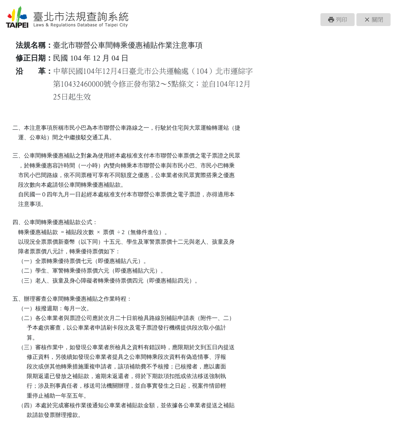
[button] (337, 19)
